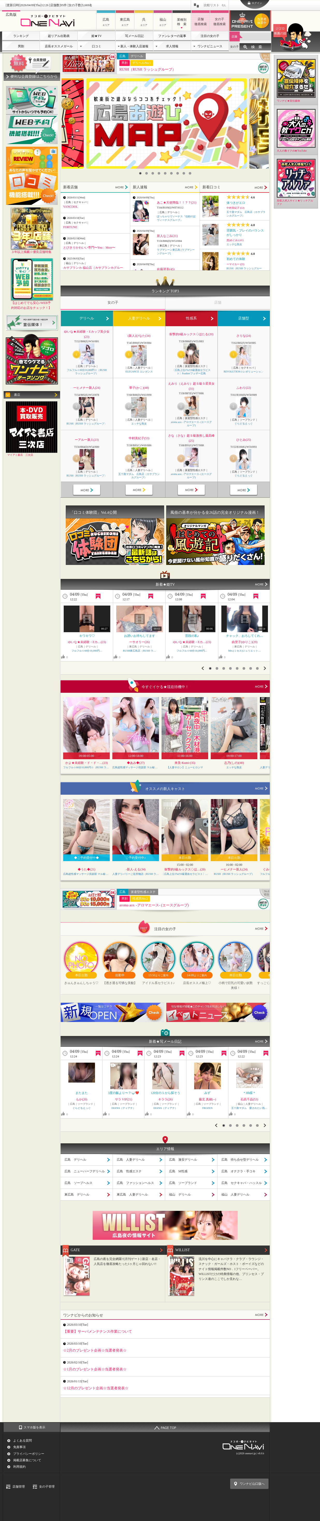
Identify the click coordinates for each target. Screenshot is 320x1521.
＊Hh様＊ (249, 1093)
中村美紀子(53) (139, 438)
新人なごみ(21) (167, 236)
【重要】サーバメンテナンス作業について (97, 1331)
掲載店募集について (27, 1460)
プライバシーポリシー (28, 1454)
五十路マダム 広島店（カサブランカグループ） (139, 476)
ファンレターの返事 (172, 36)
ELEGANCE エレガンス (138, 371)
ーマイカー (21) (235, 264)
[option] (166, 123)
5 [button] (165, 173)
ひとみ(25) (243, 440)
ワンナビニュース (210, 46)
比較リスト (215, 5)
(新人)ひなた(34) (139, 336)
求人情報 (172, 46)
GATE (75, 1250)
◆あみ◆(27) (135, 763)
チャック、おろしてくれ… (244, 636)
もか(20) (81, 1099)
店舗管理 (18, 1486)
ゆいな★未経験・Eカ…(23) (87, 642)
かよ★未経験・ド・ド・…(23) (86, 763)
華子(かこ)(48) (139, 388)
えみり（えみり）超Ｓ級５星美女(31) (191, 386)
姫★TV (96, 36)
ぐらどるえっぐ (244, 423)
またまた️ (81, 1093)
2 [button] (146, 173)
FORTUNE (70, 227)
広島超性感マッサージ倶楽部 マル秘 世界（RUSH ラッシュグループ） (135, 767)
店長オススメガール (59, 46)
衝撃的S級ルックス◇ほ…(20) (185, 869)
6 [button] (171, 173)
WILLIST (182, 1250)
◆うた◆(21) (86, 869)
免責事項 (19, 1447)
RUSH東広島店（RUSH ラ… (139, 650)
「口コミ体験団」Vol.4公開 (93, 512)
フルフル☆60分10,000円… (86, 650)
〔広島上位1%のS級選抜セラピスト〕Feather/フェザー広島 (191, 372)
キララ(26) (165, 1099)
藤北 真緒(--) (207, 1099)
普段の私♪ (192, 636)
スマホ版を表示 (34, 1427)
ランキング (21, 36)
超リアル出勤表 (59, 36)
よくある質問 (22, 1440)
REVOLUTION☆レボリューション (244, 371)
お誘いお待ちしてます (139, 636)
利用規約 (19, 1466)
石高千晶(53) (249, 1099)
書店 (17, 395)
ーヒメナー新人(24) (86, 388)
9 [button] (190, 173)
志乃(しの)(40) (234, 763)
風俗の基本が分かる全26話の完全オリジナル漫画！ (215, 512)
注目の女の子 (210, 36)
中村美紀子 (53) (235, 207)
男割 (21, 46)
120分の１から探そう (165, 1093)
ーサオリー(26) (139, 642)
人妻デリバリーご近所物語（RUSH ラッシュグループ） (135, 874)
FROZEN (207, 1108)
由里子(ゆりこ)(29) (245, 642)
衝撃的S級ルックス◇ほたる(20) (191, 334)
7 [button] (177, 173)
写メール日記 (134, 36)
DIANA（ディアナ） (124, 1108)
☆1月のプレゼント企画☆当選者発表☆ (95, 1369)
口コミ (96, 46)
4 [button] (159, 173)
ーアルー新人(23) (87, 440)
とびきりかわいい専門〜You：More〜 (89, 247)
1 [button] (140, 173)
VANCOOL (70, 206)
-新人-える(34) (136, 869)
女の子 (234, 46)
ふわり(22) (243, 388)
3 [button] (152, 173)
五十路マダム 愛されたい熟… (249, 1108)
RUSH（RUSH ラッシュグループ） (147, 69)
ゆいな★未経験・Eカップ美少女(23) (86, 334)
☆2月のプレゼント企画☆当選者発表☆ (95, 1350)
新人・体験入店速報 (134, 46)
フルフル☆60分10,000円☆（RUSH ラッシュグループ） (87, 372)
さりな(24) (243, 336)
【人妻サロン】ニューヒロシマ (185, 767)
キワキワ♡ (87, 636)
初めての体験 (236, 259)
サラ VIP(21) (123, 1099)
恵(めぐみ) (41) (235, 240)
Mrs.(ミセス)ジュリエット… (244, 650)
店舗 (234, 36)
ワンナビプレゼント (262, 21)
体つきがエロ (236, 203)
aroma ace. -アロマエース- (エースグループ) (191, 424)
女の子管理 (47, 1486)
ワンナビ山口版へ (252, 1484)
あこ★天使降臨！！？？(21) (176, 202)
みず (207, 1093)
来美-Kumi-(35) (184, 763)
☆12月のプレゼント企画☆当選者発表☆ (95, 1388)
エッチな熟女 (234, 244)
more (261, 686)
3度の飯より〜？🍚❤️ (123, 1093)
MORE (121, 187)
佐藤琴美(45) (165, 269)
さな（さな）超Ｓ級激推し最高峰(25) (191, 438)
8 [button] (184, 173)
